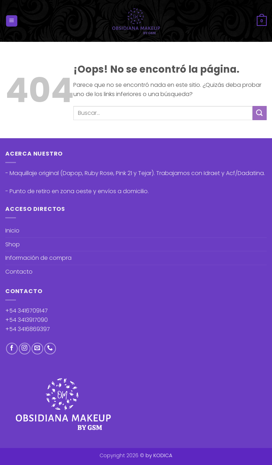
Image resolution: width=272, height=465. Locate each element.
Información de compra (38, 258)
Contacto (19, 272)
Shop (12, 244)
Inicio (12, 230)
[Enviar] (260, 113)
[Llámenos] (50, 348)
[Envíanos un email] (37, 348)
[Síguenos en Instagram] (24, 348)
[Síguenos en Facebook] (12, 348)
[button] (11, 21)
